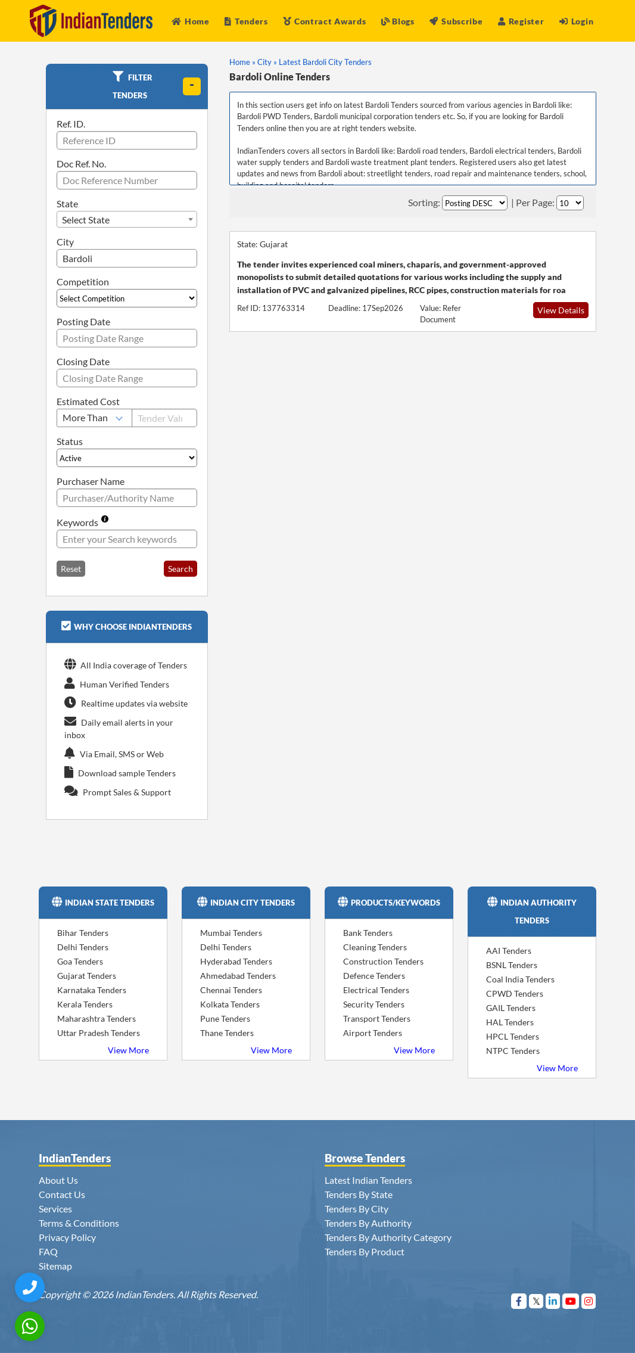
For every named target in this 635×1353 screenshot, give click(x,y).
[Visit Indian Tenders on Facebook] (519, 1301)
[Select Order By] (475, 202)
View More (128, 1050)
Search (180, 569)
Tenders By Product (364, 1251)
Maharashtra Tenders (96, 1018)
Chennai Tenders (231, 990)
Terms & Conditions (79, 1222)
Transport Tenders (376, 1018)
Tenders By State (359, 1194)
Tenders (246, 21)
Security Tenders (373, 1004)
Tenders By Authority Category (388, 1237)
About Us (58, 1180)
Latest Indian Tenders (368, 1180)
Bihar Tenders (82, 933)
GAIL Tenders (511, 1008)
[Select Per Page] (570, 202)
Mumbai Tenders (231, 933)
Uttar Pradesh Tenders (98, 1033)
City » (267, 62)
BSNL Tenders (511, 965)
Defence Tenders (374, 976)
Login (576, 21)
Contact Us (62, 1194)
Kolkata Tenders (230, 1004)
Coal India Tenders (520, 979)
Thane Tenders (227, 1033)
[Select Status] (127, 458)
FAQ (48, 1251)
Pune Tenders (225, 1018)
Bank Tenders (368, 933)
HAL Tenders (510, 1022)
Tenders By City (356, 1208)
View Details (560, 310)
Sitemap (55, 1265)
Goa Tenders (80, 961)
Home (191, 21)
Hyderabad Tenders (236, 961)
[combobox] (127, 219)
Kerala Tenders (85, 1004)
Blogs (398, 21)
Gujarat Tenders (86, 976)
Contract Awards (324, 21)
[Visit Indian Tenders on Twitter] (536, 1301)
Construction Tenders (383, 961)
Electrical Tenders (376, 990)
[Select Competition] (127, 298)
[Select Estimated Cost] (94, 418)
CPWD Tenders (514, 993)
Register (521, 21)
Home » (242, 62)
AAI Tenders (508, 950)
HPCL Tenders (512, 1036)
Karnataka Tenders (91, 990)
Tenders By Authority (368, 1222)
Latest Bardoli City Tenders (325, 62)
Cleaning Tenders (375, 947)
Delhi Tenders (82, 947)
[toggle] (192, 86)
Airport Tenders (372, 1033)
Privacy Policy (67, 1237)
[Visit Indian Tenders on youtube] (571, 1301)
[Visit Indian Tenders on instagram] (588, 1301)
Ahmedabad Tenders (238, 976)
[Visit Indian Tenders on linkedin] (553, 1301)
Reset (71, 569)
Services (55, 1208)
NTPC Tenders (513, 1051)
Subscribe (456, 21)
